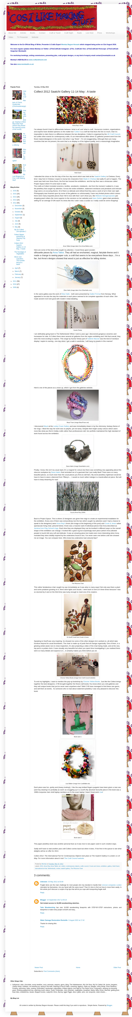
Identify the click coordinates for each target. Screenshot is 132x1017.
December (18, 206)
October (18, 212)
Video (10, 37)
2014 (15, 197)
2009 (15, 287)
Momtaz (44, 864)
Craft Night (68, 33)
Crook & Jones (110, 523)
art (60, 866)
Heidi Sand (115, 866)
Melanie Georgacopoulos (105, 196)
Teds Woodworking (47, 907)
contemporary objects (72, 866)
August (17, 218)
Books (32, 33)
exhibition (104, 866)
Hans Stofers (97, 198)
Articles (23, 33)
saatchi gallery (65, 868)
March (17, 271)
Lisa (100, 792)
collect (63, 866)
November (18, 209)
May (16, 227)
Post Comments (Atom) (52, 971)
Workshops (110, 33)
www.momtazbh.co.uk (25, 64)
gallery (110, 866)
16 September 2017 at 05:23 (57, 900)
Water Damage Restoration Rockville (54, 920)
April (16, 268)
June (17, 224)
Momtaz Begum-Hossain (70, 44)
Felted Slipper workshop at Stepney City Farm (19, 237)
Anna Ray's (60, 523)
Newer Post (39, 967)
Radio (79, 33)
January (18, 277)
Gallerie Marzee (93, 339)
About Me (12, 33)
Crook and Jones (94, 866)
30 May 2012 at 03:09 (55, 882)
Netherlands (51, 868)
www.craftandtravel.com (38, 60)
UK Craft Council (113, 134)
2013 (15, 200)
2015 (15, 194)
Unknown (43, 882)
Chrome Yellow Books (91, 682)
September (19, 215)
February (18, 274)
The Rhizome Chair (77, 868)
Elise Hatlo (65, 294)
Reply (42, 892)
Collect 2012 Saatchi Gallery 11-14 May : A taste (20, 246)
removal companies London (112, 885)
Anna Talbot (58, 252)
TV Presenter (22, 37)
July (16, 221)
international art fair (41, 868)
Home (78, 967)
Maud (46, 426)
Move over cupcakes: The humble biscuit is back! (19, 260)
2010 (15, 284)
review (58, 868)
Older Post (117, 967)
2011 (15, 281)
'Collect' (77, 132)
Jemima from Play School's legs (46, 528)
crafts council (84, 866)
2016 (15, 191)
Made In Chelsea (89, 179)
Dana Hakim (56, 472)
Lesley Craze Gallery (61, 426)
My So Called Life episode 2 (20, 230)
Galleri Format (95, 294)
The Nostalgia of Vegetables (20, 253)
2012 (41, 866)
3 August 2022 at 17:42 (76, 920)
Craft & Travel (55, 33)
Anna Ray (47, 866)
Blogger (43, 900)
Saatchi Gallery (100, 176)
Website (35, 37)
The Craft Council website (74, 858)
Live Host (89, 33)
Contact (42, 33)
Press (99, 33)
